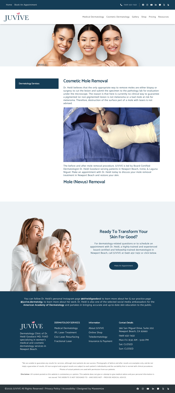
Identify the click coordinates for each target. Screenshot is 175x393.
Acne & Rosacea (27, 96)
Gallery (135, 17)
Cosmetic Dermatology (118, 17)
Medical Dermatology (93, 17)
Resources (163, 17)
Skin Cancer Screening (30, 101)
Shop (143, 17)
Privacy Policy (52, 389)
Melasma (22, 110)
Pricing (152, 17)
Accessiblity (68, 389)
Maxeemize (98, 389)
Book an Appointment (25, 5)
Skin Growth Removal (29, 106)
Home (9, 5)
